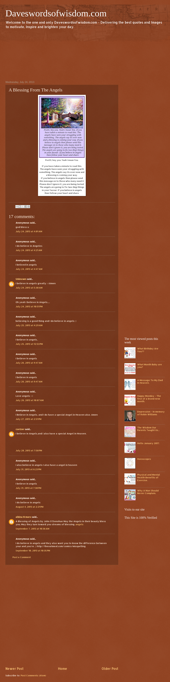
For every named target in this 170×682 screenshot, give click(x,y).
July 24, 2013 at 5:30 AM (29, 287)
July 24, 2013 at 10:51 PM (29, 306)
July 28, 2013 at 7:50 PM (29, 450)
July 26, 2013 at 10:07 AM (30, 400)
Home (62, 669)
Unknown (21, 279)
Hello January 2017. (148, 443)
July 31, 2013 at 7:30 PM (28, 487)
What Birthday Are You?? (147, 350)
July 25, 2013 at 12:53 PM (29, 343)
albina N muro (23, 516)
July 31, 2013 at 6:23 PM (28, 469)
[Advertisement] (85, 54)
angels (79, 524)
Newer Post (14, 669)
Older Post (110, 669)
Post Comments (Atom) (33, 675)
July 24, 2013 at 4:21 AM (29, 250)
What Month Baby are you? (149, 366)
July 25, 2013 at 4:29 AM (29, 325)
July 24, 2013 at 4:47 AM (29, 269)
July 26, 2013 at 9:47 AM (29, 362)
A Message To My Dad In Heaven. (150, 381)
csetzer (20, 429)
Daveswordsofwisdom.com (56, 13)
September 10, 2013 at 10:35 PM (33, 550)
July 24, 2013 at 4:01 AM (29, 231)
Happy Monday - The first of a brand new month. (149, 398)
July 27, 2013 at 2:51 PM (28, 419)
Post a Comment (22, 557)
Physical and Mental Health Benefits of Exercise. (148, 477)
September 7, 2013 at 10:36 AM (32, 528)
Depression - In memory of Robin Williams (151, 413)
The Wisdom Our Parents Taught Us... (148, 429)
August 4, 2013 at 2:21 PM (29, 506)
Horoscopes (144, 458)
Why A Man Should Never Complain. (148, 492)
